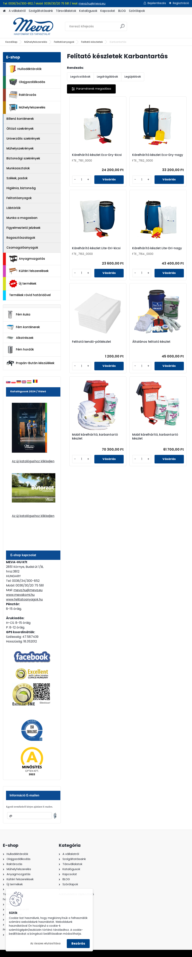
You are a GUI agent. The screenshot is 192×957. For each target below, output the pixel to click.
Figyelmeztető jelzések (23, 228)
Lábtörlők (13, 208)
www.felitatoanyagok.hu (24, 599)
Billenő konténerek (20, 119)
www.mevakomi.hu (20, 595)
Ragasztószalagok (20, 238)
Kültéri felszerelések (29, 271)
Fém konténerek (23, 327)
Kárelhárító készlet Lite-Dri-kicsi (166, 157)
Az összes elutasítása (45, 943)
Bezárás (78, 943)
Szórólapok (137, 11)
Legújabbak (132, 77)
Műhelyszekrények (20, 148)
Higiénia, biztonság (21, 188)
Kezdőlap (11, 42)
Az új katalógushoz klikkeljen (33, 461)
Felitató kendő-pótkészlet (123, 254)
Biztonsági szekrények (23, 158)
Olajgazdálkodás (27, 82)
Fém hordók (20, 350)
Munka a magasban (21, 218)
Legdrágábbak (107, 77)
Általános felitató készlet (165, 254)
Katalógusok (88, 11)
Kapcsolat (107, 11)
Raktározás (22, 95)
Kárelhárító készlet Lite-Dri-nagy (85, 253)
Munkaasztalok (18, 168)
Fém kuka (18, 314)
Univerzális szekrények (23, 138)
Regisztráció (181, 3)
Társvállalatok (66, 11)
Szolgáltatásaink (41, 11)
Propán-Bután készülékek (30, 363)
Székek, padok (17, 178)
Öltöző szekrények (20, 129)
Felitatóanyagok (64, 42)
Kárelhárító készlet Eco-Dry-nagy (126, 157)
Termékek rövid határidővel (30, 295)
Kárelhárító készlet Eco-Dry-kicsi (85, 157)
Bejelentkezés (157, 3)
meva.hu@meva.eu (92, 3)
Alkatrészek (19, 338)
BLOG (122, 11)
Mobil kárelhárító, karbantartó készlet (107, 350)
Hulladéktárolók (25, 69)
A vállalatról (17, 11)
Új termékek (22, 284)
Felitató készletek (92, 42)
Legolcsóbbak (80, 77)
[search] (122, 27)
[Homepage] (4, 11)
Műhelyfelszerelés (35, 42)
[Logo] (29, 26)
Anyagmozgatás (27, 258)
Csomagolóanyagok (22, 248)
